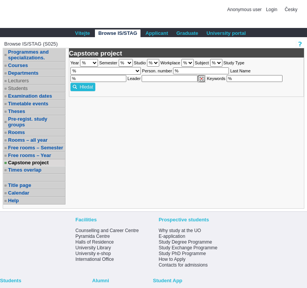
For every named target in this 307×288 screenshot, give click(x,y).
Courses (18, 65)
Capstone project (28, 162)
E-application (171, 236)
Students (18, 88)
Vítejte (82, 33)
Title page (19, 185)
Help (13, 200)
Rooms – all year (27, 140)
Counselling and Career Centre (107, 230)
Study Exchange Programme (187, 247)
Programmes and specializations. (28, 55)
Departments (23, 73)
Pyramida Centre (92, 236)
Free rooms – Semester (35, 148)
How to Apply (171, 259)
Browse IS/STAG (117, 33)
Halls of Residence (94, 242)
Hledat (83, 87)
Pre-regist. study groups (27, 122)
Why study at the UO (179, 230)
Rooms (16, 132)
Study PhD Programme (182, 253)
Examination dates (30, 96)
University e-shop (93, 253)
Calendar (18, 193)
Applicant (156, 33)
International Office (94, 259)
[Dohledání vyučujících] (202, 79)
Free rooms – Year (29, 155)
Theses (16, 111)
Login (271, 9)
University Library (93, 247)
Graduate (187, 33)
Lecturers (18, 80)
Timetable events (28, 103)
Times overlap (24, 170)
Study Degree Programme (185, 242)
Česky (291, 9)
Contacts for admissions (182, 265)
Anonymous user (245, 9)
